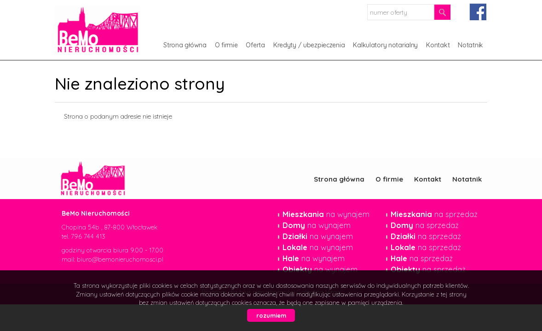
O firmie (226, 45)
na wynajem (326, 214)
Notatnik (470, 45)
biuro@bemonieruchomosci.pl (120, 259)
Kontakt (438, 45)
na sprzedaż (434, 214)
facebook (477, 11)
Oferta (255, 45)
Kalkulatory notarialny (385, 45)
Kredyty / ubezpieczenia (309, 45)
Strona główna (184, 45)
